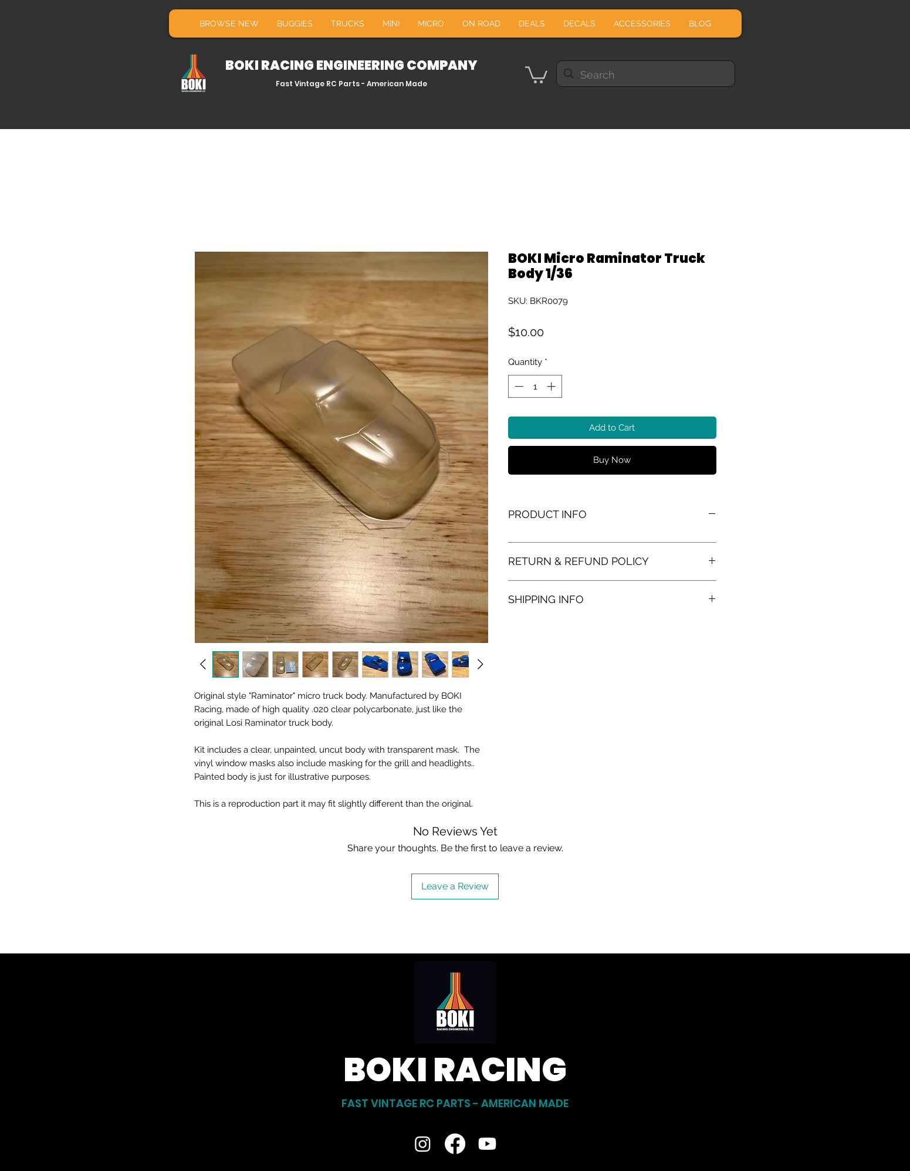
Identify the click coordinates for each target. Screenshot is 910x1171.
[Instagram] (422, 1143)
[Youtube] (487, 1143)
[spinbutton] (534, 386)
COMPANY (442, 65)
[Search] (645, 75)
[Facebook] (455, 1143)
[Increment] (552, 386)
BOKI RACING (270, 65)
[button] (536, 74)
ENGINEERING (361, 65)
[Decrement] (518, 386)
